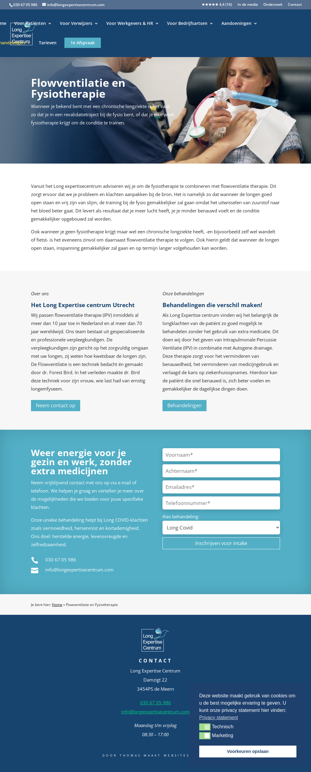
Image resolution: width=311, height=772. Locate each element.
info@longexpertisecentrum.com (79, 570)
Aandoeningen (236, 23)
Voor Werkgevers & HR (129, 23)
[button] (204, 726)
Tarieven (47, 43)
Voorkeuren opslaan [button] (247, 751)
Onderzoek (272, 5)
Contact (295, 5)
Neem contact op (55, 405)
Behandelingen (184, 405)
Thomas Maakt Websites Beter (164, 755)
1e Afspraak (82, 43)
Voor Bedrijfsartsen (187, 23)
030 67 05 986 (25, 4)
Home (57, 604)
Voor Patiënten (30, 23)
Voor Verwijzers (76, 23)
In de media (248, 5)
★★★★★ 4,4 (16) (217, 5)
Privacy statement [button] (218, 717)
